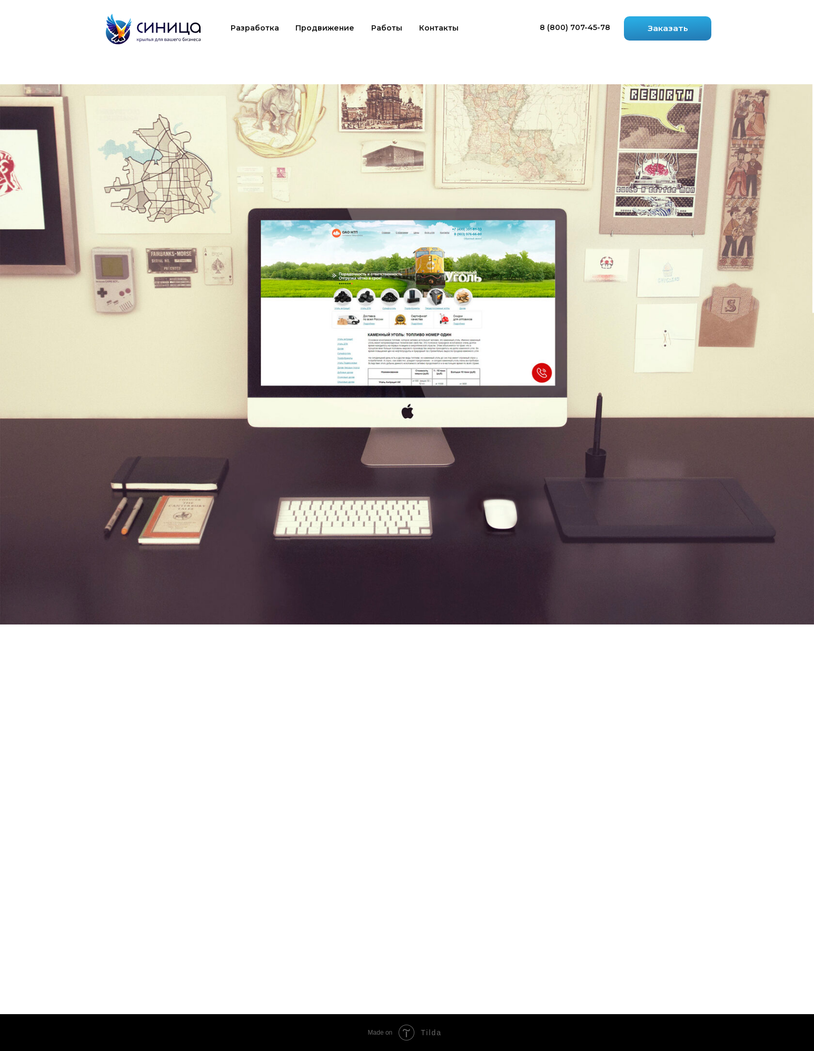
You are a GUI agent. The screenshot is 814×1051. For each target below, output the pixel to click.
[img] (153, 29)
